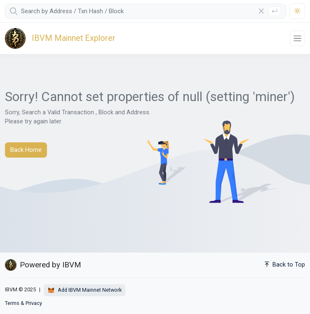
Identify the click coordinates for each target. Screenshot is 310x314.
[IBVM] (57, 38)
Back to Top (285, 264)
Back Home (26, 149)
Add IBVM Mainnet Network (84, 290)
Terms (12, 303)
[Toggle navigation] (297, 38)
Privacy (34, 303)
